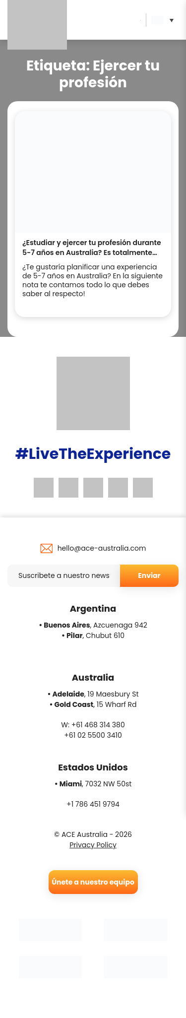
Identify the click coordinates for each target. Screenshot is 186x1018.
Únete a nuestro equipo (93, 882)
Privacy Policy (93, 845)
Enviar (149, 575)
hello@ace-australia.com (102, 548)
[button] (165, 20)
